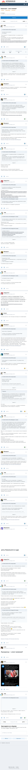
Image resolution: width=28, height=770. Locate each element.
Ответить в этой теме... (7, 732)
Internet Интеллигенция (11, 14)
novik (5, 646)
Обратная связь (11, 767)
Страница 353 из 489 (14, 21)
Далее (24, 21)
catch (12, 102)
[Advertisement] (14, 755)
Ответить (14, 17)
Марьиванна (6, 527)
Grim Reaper (6, 353)
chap (12, 29)
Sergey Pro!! (6, 180)
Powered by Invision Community (14, 768)
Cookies (17, 767)
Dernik (5, 98)
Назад (4, 21)
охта (5, 661)
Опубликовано (9, 26)
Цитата (7, 46)
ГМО (5, 25)
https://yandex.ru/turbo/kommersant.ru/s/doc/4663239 (12, 115)
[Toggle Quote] (2, 29)
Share (6, 738)
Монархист (13, 60)
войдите (7, 728)
